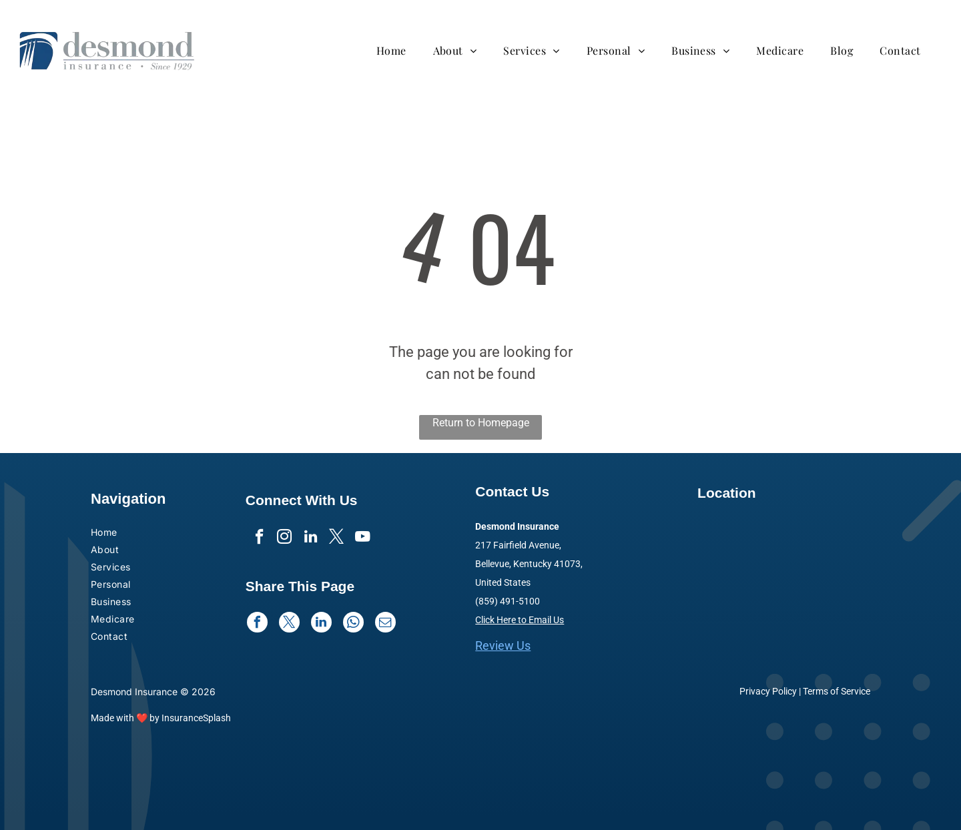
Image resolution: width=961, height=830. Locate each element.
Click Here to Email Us (519, 619)
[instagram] (284, 539)
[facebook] (257, 539)
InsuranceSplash (196, 718)
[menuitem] (398, 50)
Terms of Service (836, 691)
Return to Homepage (480, 422)
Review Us (503, 646)
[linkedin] (310, 539)
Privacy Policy (768, 691)
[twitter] (337, 539)
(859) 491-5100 (507, 601)
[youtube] (364, 539)
